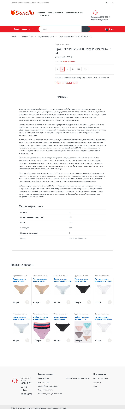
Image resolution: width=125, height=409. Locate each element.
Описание (62, 94)
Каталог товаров (22, 26)
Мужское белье (43, 379)
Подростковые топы (45, 387)
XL (73, 66)
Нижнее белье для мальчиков (77, 376)
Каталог (41, 13)
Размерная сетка (55, 13)
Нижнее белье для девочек (48, 383)
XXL (78, 66)
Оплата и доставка (74, 13)
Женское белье (43, 376)
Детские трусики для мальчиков (50, 391)
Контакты (44, 15)
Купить (27, 299)
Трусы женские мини (62, 42)
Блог (95, 383)
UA (107, 3)
